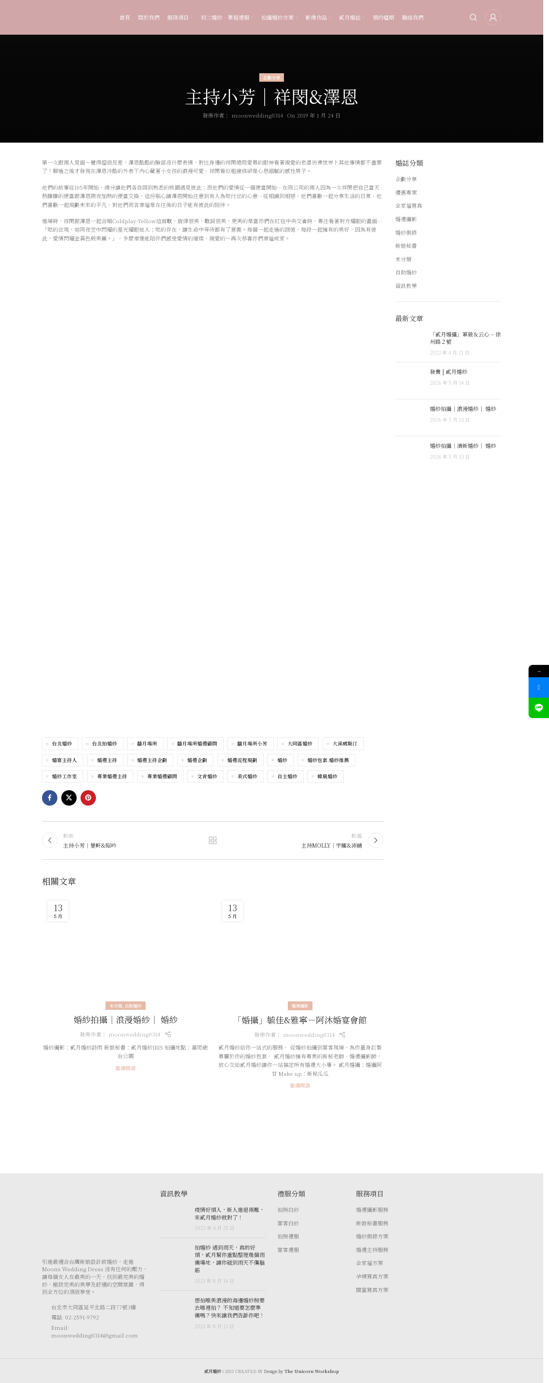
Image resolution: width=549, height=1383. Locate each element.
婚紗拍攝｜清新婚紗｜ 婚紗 (463, 445)
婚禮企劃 (197, 760)
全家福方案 (369, 1263)
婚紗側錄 (406, 232)
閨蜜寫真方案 (372, 1290)
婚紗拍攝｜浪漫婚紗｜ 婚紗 (126, 1019)
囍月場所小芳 (252, 743)
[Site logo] (57, 16)
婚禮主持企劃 (152, 760)
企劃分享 (271, 77)
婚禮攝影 (300, 1006)
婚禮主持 (107, 760)
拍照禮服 (288, 1236)
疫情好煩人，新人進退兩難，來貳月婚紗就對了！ (230, 1213)
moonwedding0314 (257, 115)
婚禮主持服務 (372, 1249)
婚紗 (282, 760)
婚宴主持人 (64, 760)
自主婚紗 (287, 776)
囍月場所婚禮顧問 (197, 743)
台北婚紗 (62, 743)
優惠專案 (406, 192)
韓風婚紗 (327, 776)
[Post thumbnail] (409, 344)
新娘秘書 (406, 245)
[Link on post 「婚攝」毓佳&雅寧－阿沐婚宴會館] (300, 950)
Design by (301, 1371)
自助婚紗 (133, 1006)
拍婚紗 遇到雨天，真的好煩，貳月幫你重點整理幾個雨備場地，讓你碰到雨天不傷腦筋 (230, 1258)
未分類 (115, 1006)
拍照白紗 (288, 1209)
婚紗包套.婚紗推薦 (328, 760)
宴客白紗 (288, 1223)
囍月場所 (147, 743)
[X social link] (69, 798)
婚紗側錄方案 (372, 1236)
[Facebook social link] (49, 798)
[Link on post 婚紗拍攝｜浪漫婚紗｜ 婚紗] (125, 950)
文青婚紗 (207, 776)
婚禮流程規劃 (242, 760)
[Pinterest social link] (88, 798)
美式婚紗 (247, 776)
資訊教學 (406, 285)
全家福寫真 (408, 205)
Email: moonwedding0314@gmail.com (94, 1331)
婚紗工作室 (64, 776)
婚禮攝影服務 (372, 1209)
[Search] (473, 17)
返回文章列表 (212, 840)
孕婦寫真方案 (372, 1276)
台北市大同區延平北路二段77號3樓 (93, 1307)
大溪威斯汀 (345, 743)
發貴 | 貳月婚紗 (448, 371)
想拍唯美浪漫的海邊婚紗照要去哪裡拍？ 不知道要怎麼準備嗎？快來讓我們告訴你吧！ (230, 1307)
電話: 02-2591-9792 (75, 1317)
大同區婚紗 (299, 743)
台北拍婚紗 (104, 743)
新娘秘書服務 (372, 1223)
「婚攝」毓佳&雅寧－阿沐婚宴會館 (300, 1020)
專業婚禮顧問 (162, 776)
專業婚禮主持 (112, 776)
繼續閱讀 (126, 1068)
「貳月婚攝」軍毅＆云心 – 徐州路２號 (465, 338)
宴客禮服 (288, 1249)
